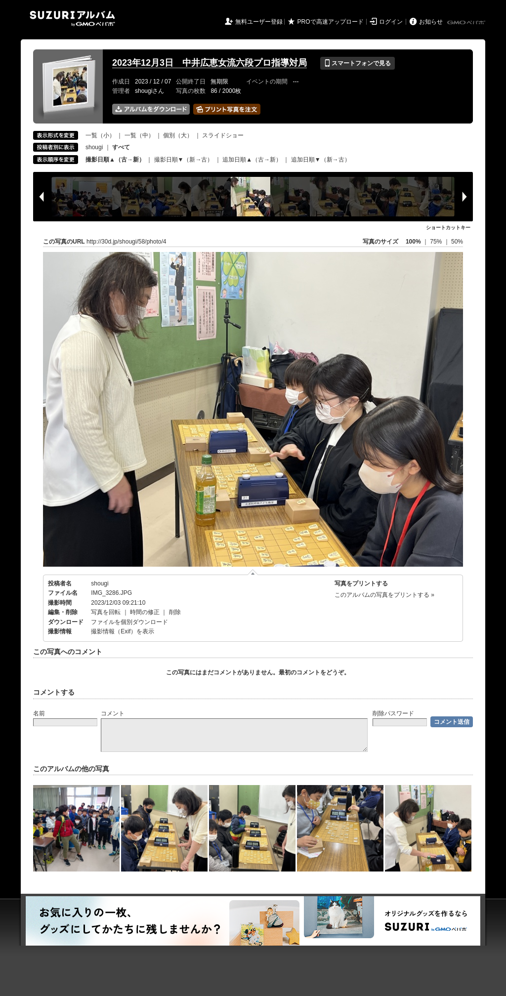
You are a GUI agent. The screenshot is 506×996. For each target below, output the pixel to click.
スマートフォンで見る (357, 63)
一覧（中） (139, 135)
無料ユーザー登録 (259, 21)
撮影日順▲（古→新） (115, 159)
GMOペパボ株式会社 (467, 23)
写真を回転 (106, 612)
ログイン (391, 21)
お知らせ (431, 21)
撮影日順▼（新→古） (183, 159)
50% (457, 241)
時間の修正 (145, 612)
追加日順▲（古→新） (252, 159)
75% (436, 241)
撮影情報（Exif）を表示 (122, 631)
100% (413, 241)
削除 (175, 612)
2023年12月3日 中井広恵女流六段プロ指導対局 (209, 63)
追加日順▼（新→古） (320, 159)
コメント (113, 713)
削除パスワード (393, 713)
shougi (94, 147)
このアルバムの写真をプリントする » (384, 594)
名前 (39, 713)
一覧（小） (100, 135)
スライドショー (223, 135)
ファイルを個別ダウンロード (129, 622)
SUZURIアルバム (72, 18)
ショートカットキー (448, 227)
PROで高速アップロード (330, 21)
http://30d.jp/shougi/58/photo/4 (126, 241)
